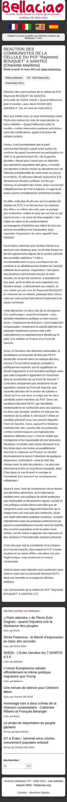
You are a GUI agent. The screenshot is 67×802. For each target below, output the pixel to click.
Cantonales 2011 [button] (14, 83)
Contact (22, 792)
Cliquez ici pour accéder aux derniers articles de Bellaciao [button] (33, 37)
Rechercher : (12, 760)
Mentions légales (39, 792)
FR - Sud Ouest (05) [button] (38, 77)
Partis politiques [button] (14, 77)
